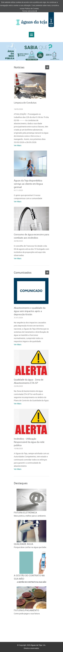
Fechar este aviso (29, 11)
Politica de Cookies (32, 8)
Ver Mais (17, 145)
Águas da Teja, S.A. (38, 645)
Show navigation (31, 34)
